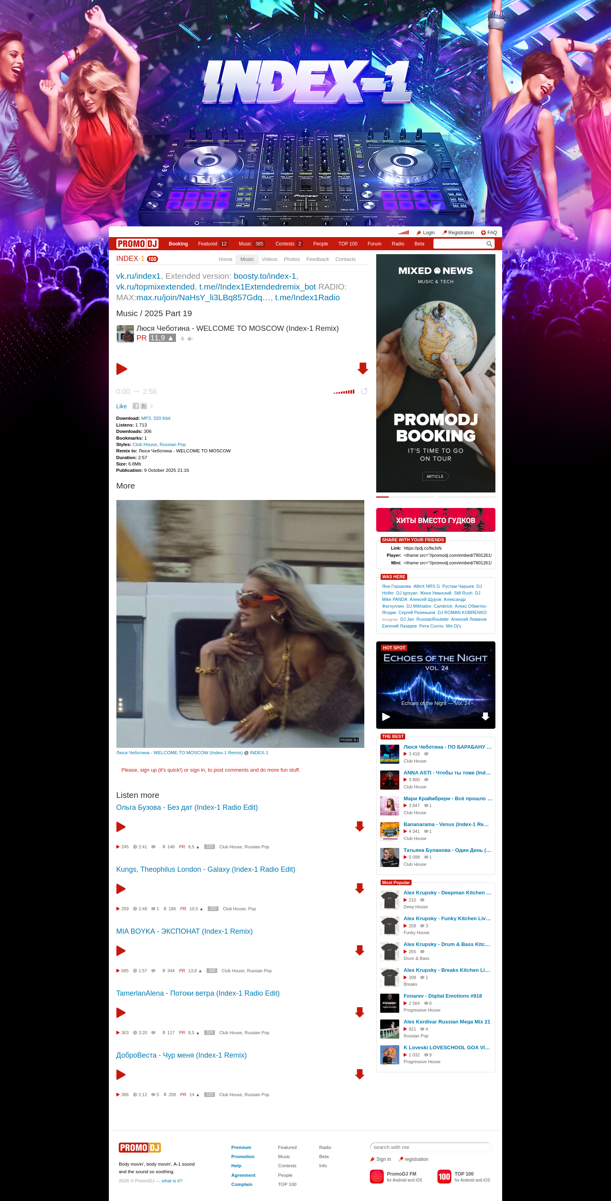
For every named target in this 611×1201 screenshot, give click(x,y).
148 (170, 846)
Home (226, 259)
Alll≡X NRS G (427, 586)
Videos (270, 259)
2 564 (414, 1003)
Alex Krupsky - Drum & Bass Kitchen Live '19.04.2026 (448, 944)
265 (412, 951)
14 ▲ (194, 1094)
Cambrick (443, 606)
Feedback (317, 259)
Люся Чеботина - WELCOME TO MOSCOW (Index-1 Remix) (179, 752)
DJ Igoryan (406, 593)
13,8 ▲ (195, 970)
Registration (461, 232)
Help (236, 1165)
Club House (145, 444)
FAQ (492, 232)
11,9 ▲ (162, 338)
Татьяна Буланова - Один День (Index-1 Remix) (448, 850)
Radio (398, 244)
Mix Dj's (453, 626)
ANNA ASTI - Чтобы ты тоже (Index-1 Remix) (448, 772)
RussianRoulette (432, 619)
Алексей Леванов (468, 619)
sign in (197, 770)
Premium (241, 1147)
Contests (287, 1165)
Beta (420, 244)
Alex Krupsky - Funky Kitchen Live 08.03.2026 (448, 918)
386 (125, 1094)
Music (252, 243)
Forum (375, 244)
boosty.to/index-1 (265, 275)
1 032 (414, 1054)
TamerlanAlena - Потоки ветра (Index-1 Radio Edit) (198, 993)
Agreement (243, 1175)
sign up (148, 770)
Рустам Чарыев (458, 586)
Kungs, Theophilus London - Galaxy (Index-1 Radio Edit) (206, 869)
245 (125, 846)
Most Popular (396, 882)
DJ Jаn (407, 619)
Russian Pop (173, 444)
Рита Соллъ (431, 626)
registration (416, 1159)
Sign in (384, 1159)
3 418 (414, 753)
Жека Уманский (436, 593)
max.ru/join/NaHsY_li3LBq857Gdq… (203, 297)
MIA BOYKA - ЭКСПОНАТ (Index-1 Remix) (184, 931)
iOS (419, 1180)
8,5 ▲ (194, 1032)
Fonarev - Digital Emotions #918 (443, 995)
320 (209, 846)
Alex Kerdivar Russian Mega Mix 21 (447, 1021)
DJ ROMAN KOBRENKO (462, 612)
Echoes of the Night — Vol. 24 (435, 703)
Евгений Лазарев (399, 626)
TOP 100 (348, 244)
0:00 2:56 (136, 392)
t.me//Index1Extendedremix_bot (257, 286)
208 (172, 1094)
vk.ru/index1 (138, 275)
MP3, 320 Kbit (155, 418)
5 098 (414, 857)
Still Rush (463, 593)
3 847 (414, 805)
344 (170, 970)
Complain (241, 1184)
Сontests (289, 243)
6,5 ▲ (194, 846)
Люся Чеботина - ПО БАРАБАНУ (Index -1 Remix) (448, 746)
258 (412, 925)
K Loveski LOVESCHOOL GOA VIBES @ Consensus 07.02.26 (448, 1047)
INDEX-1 (259, 752)
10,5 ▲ (196, 908)
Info (323, 1165)
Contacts (345, 259)
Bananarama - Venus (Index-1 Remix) (448, 824)
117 (170, 1032)
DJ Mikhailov (418, 606)
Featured (213, 243)
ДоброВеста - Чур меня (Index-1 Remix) (181, 1055)
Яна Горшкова (396, 586)
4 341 (414, 831)
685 (125, 970)
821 (412, 1029)
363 (125, 1032)
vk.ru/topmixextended (155, 286)
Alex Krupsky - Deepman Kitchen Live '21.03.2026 (448, 892)
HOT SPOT (394, 647)
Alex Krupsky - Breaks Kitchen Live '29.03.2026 (448, 970)
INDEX (130, 259)
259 (125, 908)
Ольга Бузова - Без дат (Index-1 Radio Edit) (187, 807)
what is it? (172, 1180)
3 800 (414, 779)
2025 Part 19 (168, 313)
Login (429, 232)
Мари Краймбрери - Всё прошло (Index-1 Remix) (448, 798)
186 (172, 908)
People (320, 244)
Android (399, 1180)
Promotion (242, 1156)
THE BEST (393, 736)
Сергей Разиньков (416, 612)
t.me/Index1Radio (307, 297)
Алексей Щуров (425, 599)
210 (412, 900)
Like (121, 406)
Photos (292, 259)
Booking (178, 244)
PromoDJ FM (401, 1174)
